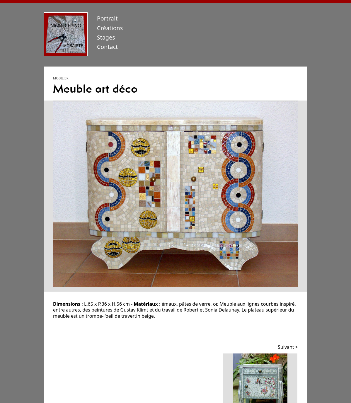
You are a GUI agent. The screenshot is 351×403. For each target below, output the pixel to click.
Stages (106, 37)
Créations (110, 28)
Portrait (107, 18)
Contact (107, 47)
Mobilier (61, 78)
